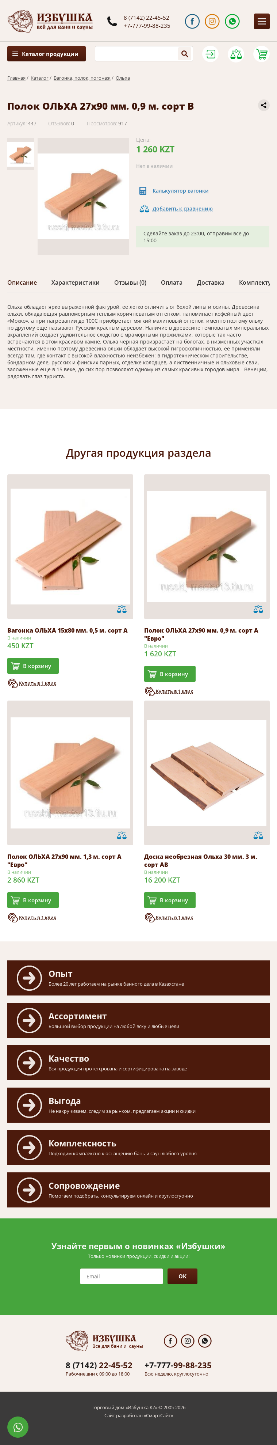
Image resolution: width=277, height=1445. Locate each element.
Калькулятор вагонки (181, 190)
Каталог (40, 78)
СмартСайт (158, 1415)
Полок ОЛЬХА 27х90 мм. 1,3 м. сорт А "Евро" (64, 861)
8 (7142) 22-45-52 (146, 17)
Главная (16, 78)
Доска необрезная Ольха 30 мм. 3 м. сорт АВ (200, 861)
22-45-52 (99, 1364)
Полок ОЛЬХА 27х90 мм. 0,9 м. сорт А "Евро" (201, 634)
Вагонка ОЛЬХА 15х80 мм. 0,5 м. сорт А (67, 630)
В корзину (37, 666)
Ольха (123, 78)
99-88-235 (178, 1364)
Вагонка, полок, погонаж (82, 78)
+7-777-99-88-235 (147, 25)
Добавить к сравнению (183, 208)
